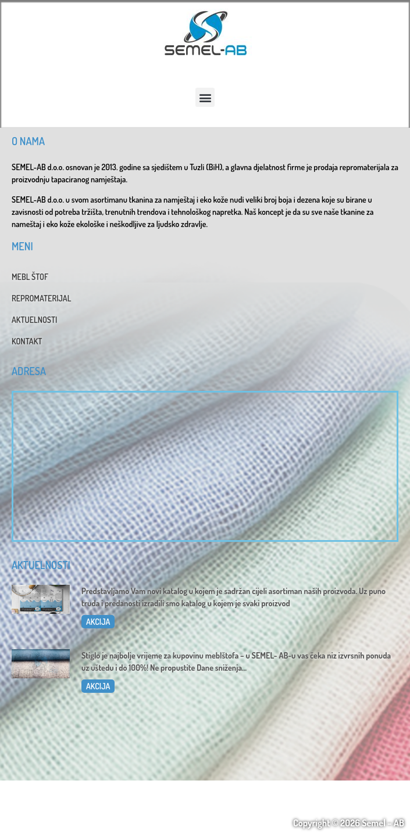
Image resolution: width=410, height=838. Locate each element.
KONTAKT (27, 341)
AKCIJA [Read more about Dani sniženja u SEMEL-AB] (98, 686)
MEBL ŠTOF (30, 277)
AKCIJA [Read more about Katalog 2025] (98, 622)
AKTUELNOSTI (34, 320)
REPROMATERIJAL (41, 298)
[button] (205, 97)
